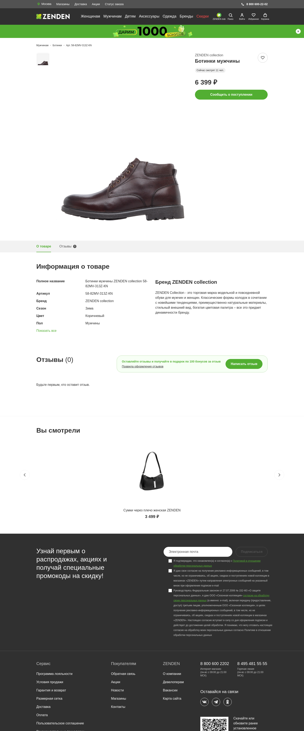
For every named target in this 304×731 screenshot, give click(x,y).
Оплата (42, 715)
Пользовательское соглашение (60, 723)
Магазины (63, 4)
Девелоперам (173, 682)
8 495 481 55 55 (252, 663)
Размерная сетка (49, 698)
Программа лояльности (54, 674)
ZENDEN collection (209, 55)
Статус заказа (114, 4)
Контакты (118, 707)
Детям (130, 16)
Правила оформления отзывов (142, 366)
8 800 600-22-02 (254, 4)
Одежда (169, 16)
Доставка (81, 4)
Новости (117, 690)
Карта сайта (172, 698)
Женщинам (90, 16)
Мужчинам (112, 16)
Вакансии (170, 690)
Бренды (186, 16)
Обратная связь (123, 674)
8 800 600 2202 (214, 663)
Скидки (202, 16)
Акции (96, 4)
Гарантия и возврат (51, 690)
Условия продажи (49, 682)
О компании (172, 674)
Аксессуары (149, 16)
